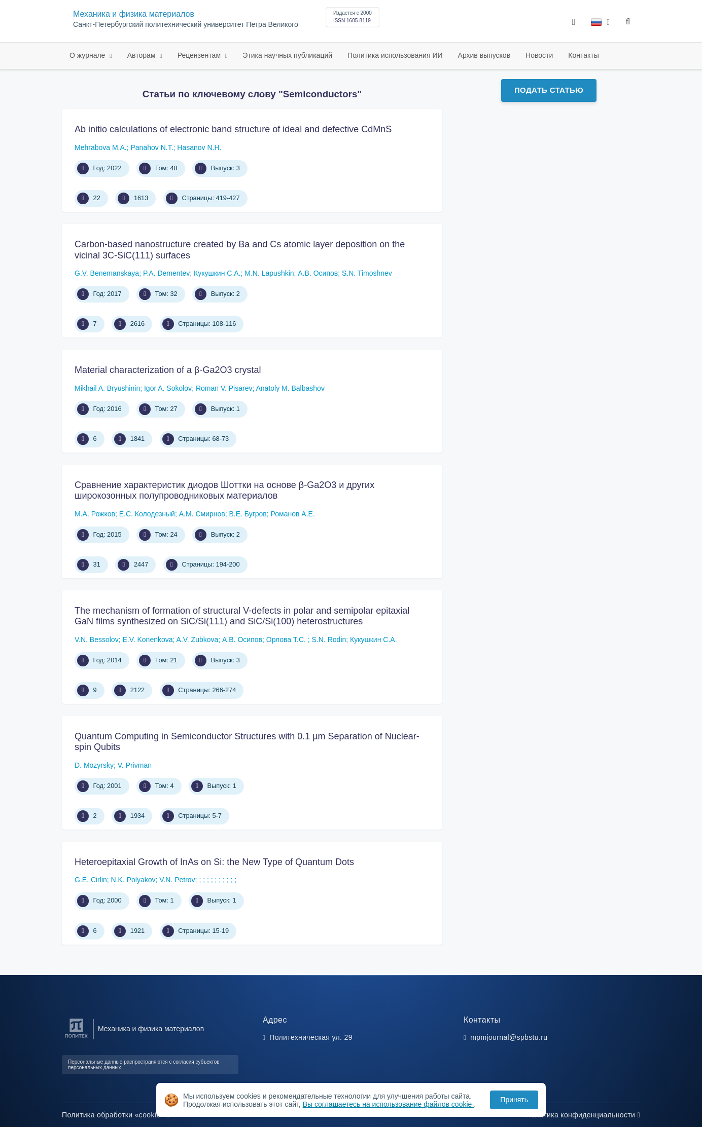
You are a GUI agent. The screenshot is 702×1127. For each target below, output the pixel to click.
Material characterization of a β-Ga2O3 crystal (168, 370)
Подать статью (548, 90)
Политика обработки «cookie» (115, 1115)
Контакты (583, 55)
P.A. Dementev (166, 273)
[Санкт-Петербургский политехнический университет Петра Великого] (76, 1038)
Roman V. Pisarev (224, 388)
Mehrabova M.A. (101, 147)
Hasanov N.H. (199, 147)
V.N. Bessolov (97, 639)
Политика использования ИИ (394, 55)
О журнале (88, 55)
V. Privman (135, 765)
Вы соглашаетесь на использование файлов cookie (388, 1104)
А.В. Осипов (318, 273)
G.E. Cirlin (91, 880)
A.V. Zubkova (198, 639)
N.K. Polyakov (133, 880)
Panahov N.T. (152, 147)
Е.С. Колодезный (147, 514)
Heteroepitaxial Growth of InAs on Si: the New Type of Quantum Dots (214, 862)
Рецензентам (200, 55)
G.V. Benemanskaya (107, 273)
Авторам (142, 55)
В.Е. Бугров (247, 514)
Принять (514, 1100)
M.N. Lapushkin (269, 273)
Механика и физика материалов (133, 14)
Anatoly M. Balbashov (290, 388)
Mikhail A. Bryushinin (107, 388)
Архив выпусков (484, 55)
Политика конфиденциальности (582, 1115)
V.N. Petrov (177, 880)
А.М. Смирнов (202, 514)
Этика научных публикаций (287, 55)
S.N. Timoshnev (367, 273)
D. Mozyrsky (94, 765)
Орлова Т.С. (287, 639)
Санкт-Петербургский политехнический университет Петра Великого (185, 24)
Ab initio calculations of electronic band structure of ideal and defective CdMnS (233, 129)
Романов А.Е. (293, 514)
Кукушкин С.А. (217, 273)
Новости (539, 55)
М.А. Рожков (95, 514)
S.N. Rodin (329, 639)
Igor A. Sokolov (168, 388)
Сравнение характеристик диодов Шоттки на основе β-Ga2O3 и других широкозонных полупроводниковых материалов (224, 490)
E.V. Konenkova (147, 639)
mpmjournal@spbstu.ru (508, 1037)
